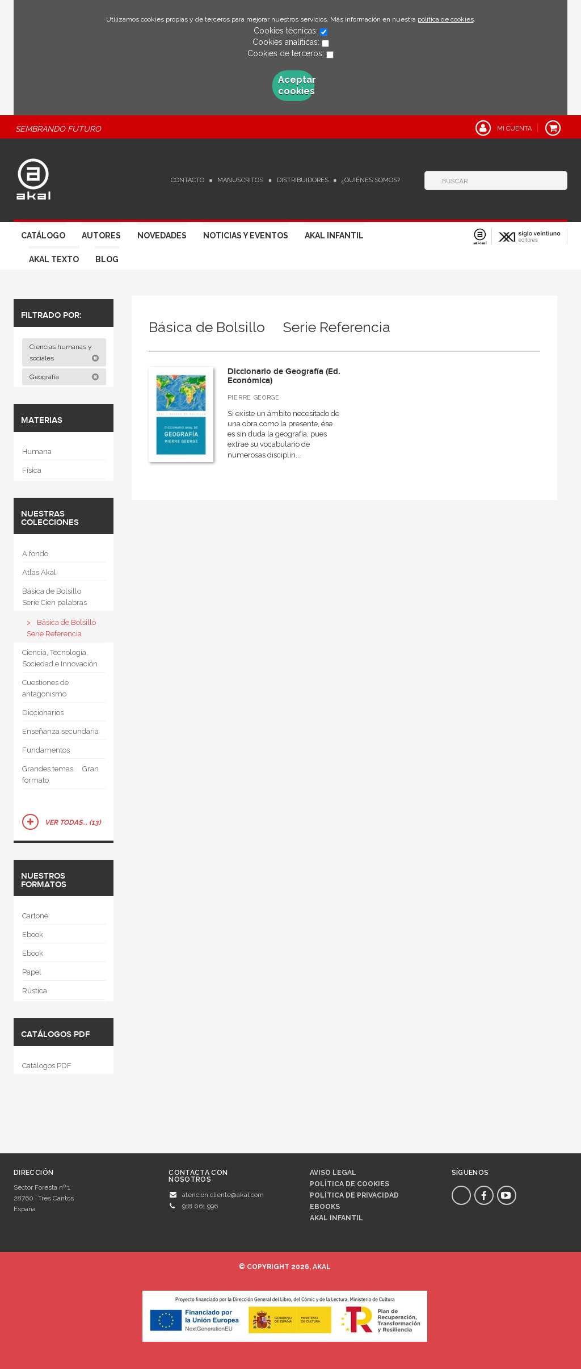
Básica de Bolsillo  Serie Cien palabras (55, 597)
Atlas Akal (39, 572)
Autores (101, 235)
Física (31, 470)
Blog (107, 259)
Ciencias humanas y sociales (64, 352)
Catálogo (43, 235)
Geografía (64, 377)
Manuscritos (240, 180)
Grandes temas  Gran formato (60, 774)
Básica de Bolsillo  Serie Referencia (65, 628)
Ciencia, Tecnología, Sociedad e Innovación (60, 658)
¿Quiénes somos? (371, 180)
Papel (31, 972)
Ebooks (325, 1207)
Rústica (34, 990)
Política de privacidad (354, 1195)
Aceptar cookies (296, 85)
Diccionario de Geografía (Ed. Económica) (284, 376)
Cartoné (35, 916)
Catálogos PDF (46, 1065)
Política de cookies (349, 1184)
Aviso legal (333, 1173)
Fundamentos (46, 750)
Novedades (162, 235)
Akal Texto (54, 259)
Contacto (187, 180)
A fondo (35, 553)
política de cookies (446, 19)
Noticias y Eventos (245, 235)
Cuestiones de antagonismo (45, 688)
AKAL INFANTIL (336, 1218)
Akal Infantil (334, 235)
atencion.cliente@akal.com (223, 1195)
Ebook (32, 934)
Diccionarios (43, 712)
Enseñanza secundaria (60, 731)
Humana (37, 451)
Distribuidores (303, 180)
